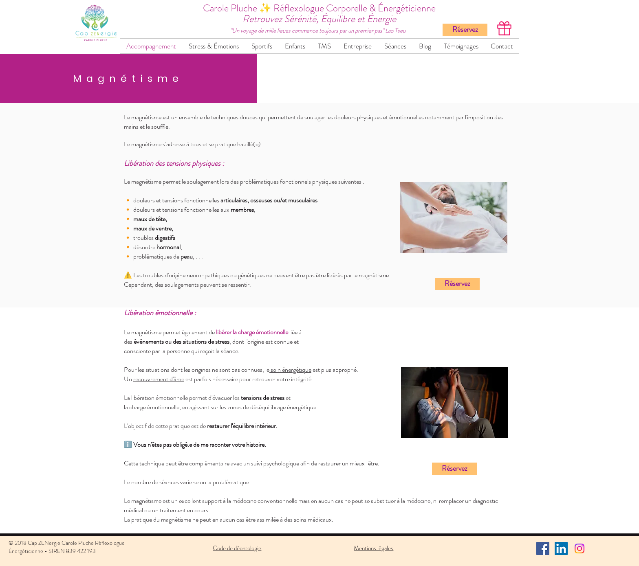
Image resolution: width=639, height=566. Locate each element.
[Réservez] (465, 30)
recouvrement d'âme (158, 379)
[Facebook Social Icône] (542, 548)
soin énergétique (290, 369)
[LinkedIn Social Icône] (561, 548)
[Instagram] (579, 548)
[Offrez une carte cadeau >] (503, 28)
